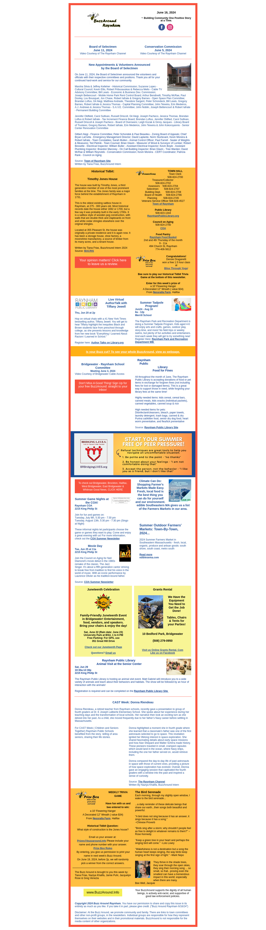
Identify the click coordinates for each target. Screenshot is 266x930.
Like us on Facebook (162, 652)
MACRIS (89, 251)
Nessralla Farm (162, 292)
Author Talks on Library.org (107, 342)
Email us (110, 652)
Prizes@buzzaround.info (91, 840)
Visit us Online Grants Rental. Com (162, 650)
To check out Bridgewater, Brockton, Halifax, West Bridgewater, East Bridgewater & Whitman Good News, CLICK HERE (103, 486)
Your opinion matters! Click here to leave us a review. (102, 262)
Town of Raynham (163, 203)
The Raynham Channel (151, 781)
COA (163, 228)
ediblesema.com (149, 557)
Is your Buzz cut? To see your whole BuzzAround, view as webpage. (133, 351)
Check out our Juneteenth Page (103, 647)
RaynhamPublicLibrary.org (163, 215)
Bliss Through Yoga (175, 268)
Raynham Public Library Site (161, 427)
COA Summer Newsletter (105, 538)
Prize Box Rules (103, 848)
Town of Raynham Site (97, 160)
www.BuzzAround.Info (103, 892)
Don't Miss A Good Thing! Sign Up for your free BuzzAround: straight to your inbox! (102, 386)
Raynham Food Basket (163, 237)
